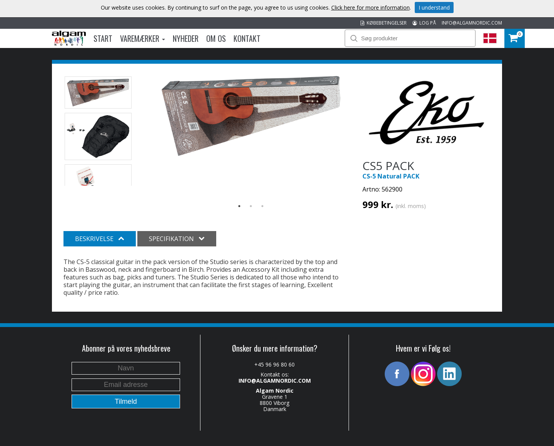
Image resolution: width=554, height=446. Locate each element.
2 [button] (251, 206)
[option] (251, 116)
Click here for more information (370, 7)
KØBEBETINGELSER (383, 23)
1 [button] (239, 206)
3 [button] (262, 206)
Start (102, 38)
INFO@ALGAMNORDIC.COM (472, 23)
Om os (216, 38)
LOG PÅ (424, 23)
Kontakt (247, 38)
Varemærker (142, 38)
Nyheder (186, 38)
